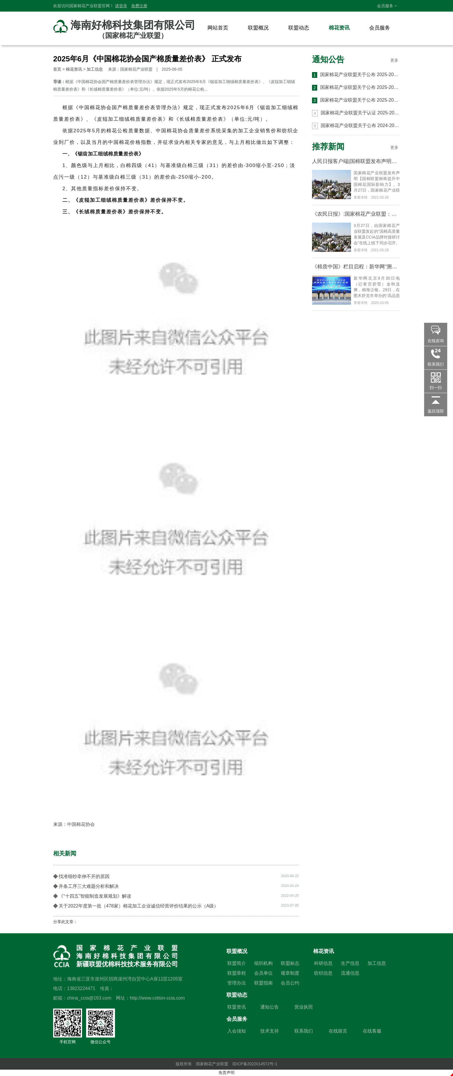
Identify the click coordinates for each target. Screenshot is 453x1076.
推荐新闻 (328, 146)
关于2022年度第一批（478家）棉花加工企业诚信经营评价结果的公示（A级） (176, 905)
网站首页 (217, 28)
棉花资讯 (339, 28)
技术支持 (269, 1031)
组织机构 (263, 963)
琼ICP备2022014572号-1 (254, 1064)
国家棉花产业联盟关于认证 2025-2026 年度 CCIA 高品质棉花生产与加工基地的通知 (356, 113)
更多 (394, 60)
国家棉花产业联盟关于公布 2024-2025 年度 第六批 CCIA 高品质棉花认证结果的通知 (356, 126)
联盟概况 (258, 28)
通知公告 (328, 59)
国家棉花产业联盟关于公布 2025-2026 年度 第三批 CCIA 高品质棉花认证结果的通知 (356, 75)
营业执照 (303, 1006)
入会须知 (236, 1031)
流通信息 (350, 973)
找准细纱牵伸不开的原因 (176, 876)
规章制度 (290, 973)
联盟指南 (263, 982)
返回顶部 (436, 411)
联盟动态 (298, 28)
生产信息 (350, 963)
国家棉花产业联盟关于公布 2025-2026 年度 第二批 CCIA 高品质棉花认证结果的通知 (356, 88)
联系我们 (303, 1031)
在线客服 (372, 1031)
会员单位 (263, 973)
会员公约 (290, 982)
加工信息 (95, 69)
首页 (57, 69)
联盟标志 (290, 963)
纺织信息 (323, 973)
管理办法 (236, 982)
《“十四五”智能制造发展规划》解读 (176, 896)
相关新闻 (64, 853)
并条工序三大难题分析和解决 (176, 886)
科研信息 (323, 963)
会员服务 (387, 5)
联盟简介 (236, 963)
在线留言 (338, 1031)
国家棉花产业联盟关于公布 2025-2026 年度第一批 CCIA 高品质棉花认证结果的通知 (356, 100)
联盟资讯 (236, 1006)
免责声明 (226, 1072)
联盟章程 (236, 973)
